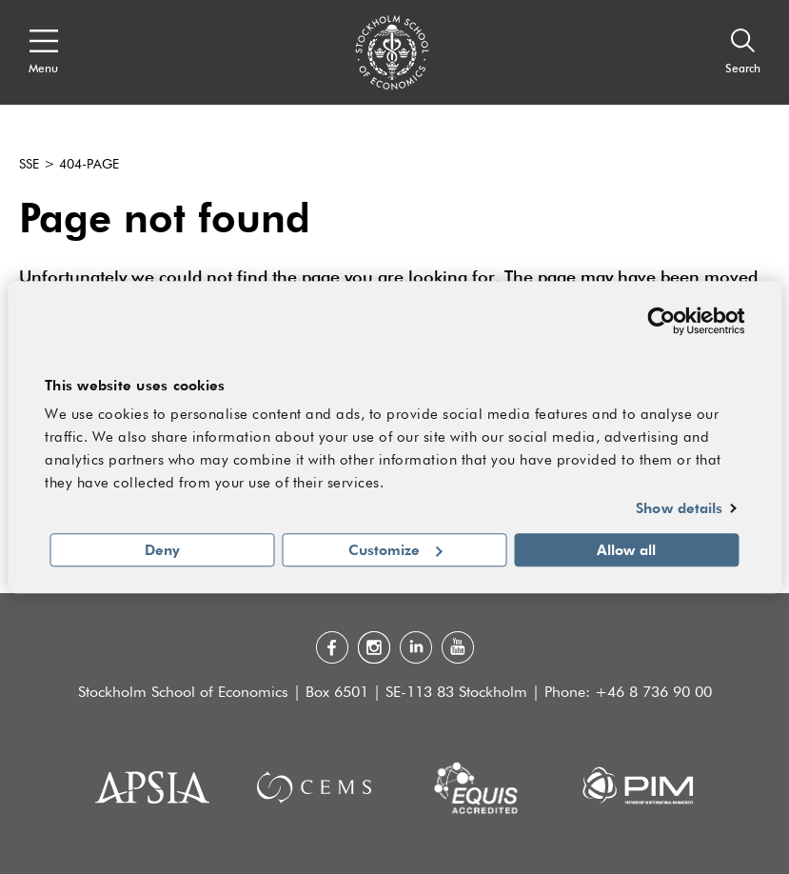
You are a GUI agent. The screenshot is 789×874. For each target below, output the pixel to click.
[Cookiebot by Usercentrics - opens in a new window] (661, 321)
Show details (679, 508)
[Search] (743, 52)
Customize (395, 549)
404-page (89, 164)
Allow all (626, 549)
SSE (29, 164)
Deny (162, 549)
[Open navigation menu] (43, 52)
